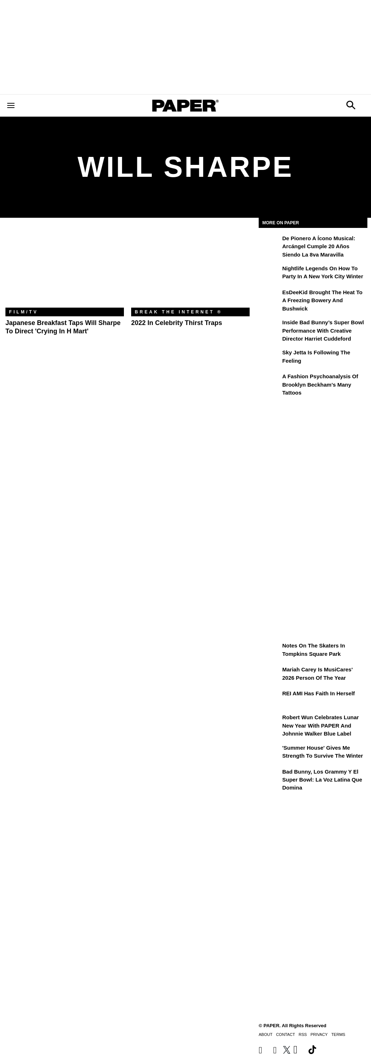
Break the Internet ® (178, 312)
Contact (285, 1034)
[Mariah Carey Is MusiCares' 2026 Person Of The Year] (269, 675)
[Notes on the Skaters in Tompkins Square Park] (269, 651)
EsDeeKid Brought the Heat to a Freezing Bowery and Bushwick (322, 300)
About (265, 1034)
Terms (338, 1034)
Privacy (319, 1034)
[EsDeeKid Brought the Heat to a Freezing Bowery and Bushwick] (269, 297)
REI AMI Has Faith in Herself (318, 693)
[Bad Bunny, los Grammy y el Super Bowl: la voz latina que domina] (269, 777)
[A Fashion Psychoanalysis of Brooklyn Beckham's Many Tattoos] (269, 381)
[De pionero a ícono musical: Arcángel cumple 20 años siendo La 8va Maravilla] (269, 243)
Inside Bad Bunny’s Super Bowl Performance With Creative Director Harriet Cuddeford (323, 330)
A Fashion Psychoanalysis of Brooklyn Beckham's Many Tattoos (320, 384)
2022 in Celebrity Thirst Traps (176, 322)
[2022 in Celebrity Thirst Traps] (190, 268)
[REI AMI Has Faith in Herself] (269, 699)
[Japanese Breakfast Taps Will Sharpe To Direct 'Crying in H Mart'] (64, 268)
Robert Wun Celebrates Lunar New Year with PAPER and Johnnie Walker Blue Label (320, 725)
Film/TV (23, 312)
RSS (303, 1034)
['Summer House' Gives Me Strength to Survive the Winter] (269, 753)
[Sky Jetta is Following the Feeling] (269, 358)
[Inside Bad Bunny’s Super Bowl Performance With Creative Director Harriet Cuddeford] (269, 327)
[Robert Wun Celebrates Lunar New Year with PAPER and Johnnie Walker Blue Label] (269, 722)
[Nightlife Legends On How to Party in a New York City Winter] (269, 274)
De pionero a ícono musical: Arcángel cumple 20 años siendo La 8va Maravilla (318, 246)
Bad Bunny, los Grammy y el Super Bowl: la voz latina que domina (322, 780)
